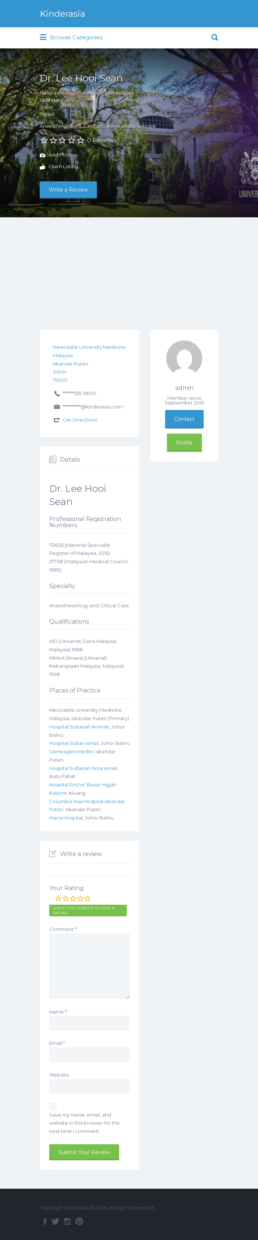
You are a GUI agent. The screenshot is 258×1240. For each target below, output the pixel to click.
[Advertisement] (129, 272)
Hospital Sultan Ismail (74, 743)
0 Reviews (101, 140)
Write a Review (68, 189)
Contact (184, 419)
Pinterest (79, 1221)
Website (59, 1075)
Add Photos (58, 155)
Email (57, 1043)
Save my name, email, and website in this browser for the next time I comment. (84, 1123)
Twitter (55, 1221)
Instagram (67, 1221)
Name (58, 1012)
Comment (63, 929)
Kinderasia (62, 13)
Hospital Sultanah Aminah (79, 727)
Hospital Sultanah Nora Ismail (83, 768)
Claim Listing (59, 167)
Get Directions (80, 420)
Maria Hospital (66, 818)
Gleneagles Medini (71, 751)
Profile (184, 442)
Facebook (45, 1221)
